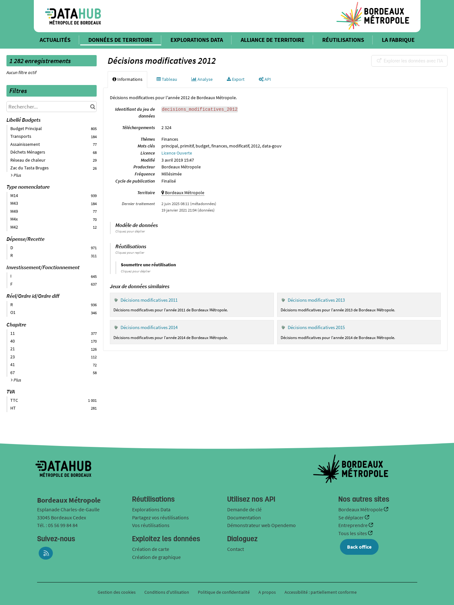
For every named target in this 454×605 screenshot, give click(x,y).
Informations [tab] (127, 79)
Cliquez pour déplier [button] (130, 231)
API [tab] (265, 79)
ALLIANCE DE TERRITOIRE (272, 39)
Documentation (244, 517)
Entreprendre (353, 525)
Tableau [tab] (167, 79)
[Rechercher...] (51, 106)
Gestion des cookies (117, 592)
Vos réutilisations (150, 525)
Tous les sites (353, 533)
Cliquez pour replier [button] (129, 252)
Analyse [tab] (202, 79)
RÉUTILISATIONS (343, 39)
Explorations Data (151, 509)
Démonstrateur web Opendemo (261, 525)
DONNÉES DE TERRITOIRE (120, 39)
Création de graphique (156, 557)
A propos (267, 592)
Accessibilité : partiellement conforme (321, 592)
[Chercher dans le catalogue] (93, 106)
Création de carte (150, 549)
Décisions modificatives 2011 (149, 300)
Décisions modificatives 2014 (149, 327)
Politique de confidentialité (224, 592)
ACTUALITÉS (55, 39)
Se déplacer (351, 517)
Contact (235, 549)
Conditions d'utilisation (167, 592)
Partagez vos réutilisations (160, 517)
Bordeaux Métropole (361, 509)
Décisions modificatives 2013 (316, 300)
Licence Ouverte (176, 153)
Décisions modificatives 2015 (316, 327)
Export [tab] (236, 79)
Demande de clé (244, 509)
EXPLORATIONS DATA (196, 39)
